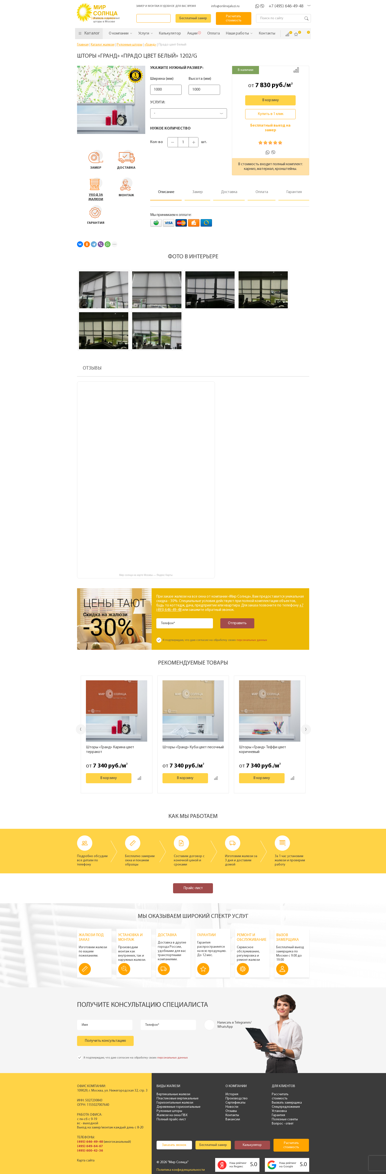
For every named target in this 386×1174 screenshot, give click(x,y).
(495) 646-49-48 (90, 1142)
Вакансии (232, 1119)
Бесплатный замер (194, 18)
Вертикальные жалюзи (173, 1094)
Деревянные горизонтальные (178, 1107)
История (231, 1094)
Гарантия (278, 1115)
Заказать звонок (154, 18)
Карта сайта (86, 1160)
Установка (279, 1111)
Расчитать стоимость (234, 18)
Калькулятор (252, 1145)
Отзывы (231, 1111)
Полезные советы (285, 1119)
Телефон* (168, 623)
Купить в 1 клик (270, 114)
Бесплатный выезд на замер (270, 128)
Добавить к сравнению (296, 70)
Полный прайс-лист (171, 1119)
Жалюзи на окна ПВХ (172, 1115)
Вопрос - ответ (282, 1123)
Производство (236, 1098)
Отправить (236, 623)
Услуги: (157, 102)
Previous (81, 729)
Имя (85, 1025)
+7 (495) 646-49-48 (286, 6)
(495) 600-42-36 (90, 1151)
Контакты (232, 1115)
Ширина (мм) (162, 79)
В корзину (270, 100)
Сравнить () (287, 34)
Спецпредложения (286, 1107)
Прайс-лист (193, 888)
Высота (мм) (207, 79)
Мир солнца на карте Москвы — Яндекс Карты (146, 575)
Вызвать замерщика (287, 1103)
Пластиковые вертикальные (177, 1098)
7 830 (262, 85)
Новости (231, 1107)
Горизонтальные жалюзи (175, 1103)
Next (306, 729)
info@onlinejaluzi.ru (225, 6)
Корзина (305, 34)
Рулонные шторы (169, 1111)
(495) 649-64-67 (90, 1146)
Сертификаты (235, 1103)
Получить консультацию (105, 1041)
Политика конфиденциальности (181, 1170)
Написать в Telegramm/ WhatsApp (234, 1025)
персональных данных (252, 640)
